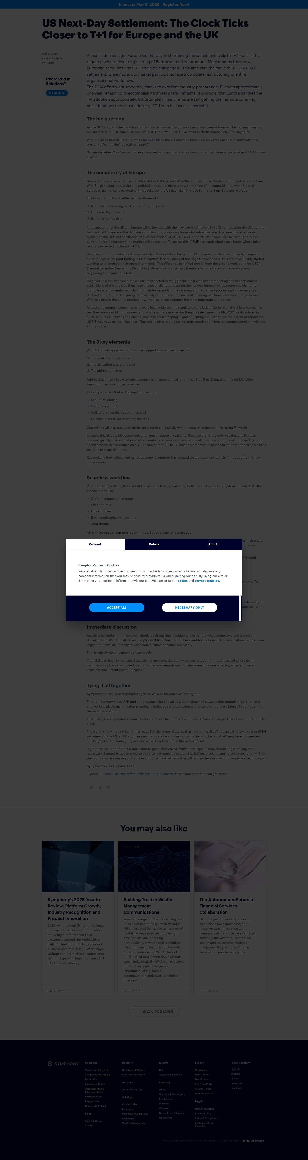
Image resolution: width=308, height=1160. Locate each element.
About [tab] (212, 544)
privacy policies (207, 582)
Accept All (116, 609)
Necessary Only (189, 609)
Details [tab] (154, 544)
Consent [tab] (95, 544)
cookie (183, 582)
